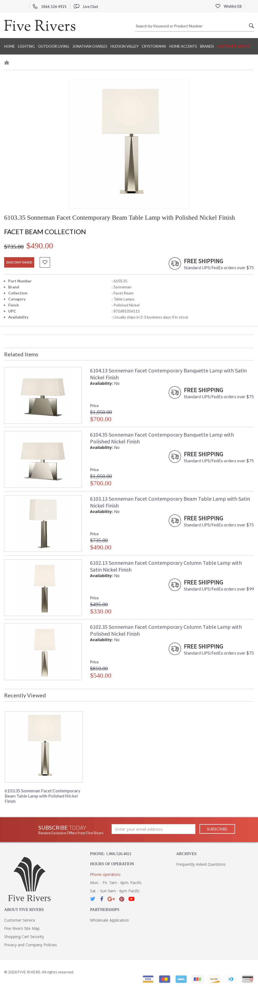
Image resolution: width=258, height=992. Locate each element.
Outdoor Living (53, 46)
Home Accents (183, 46)
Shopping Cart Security (24, 936)
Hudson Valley (124, 46)
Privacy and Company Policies (30, 944)
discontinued (19, 262)
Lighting (26, 46)
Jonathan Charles (89, 46)
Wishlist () (228, 6)
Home (9, 46)
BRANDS (207, 46)
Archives (186, 853)
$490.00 (40, 245)
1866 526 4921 (50, 6)
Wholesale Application (109, 920)
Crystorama (154, 46)
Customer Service (234, 46)
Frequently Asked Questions (201, 864)
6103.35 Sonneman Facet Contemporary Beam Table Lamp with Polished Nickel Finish (42, 796)
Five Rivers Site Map (22, 928)
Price (94, 405)
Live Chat (86, 6)
